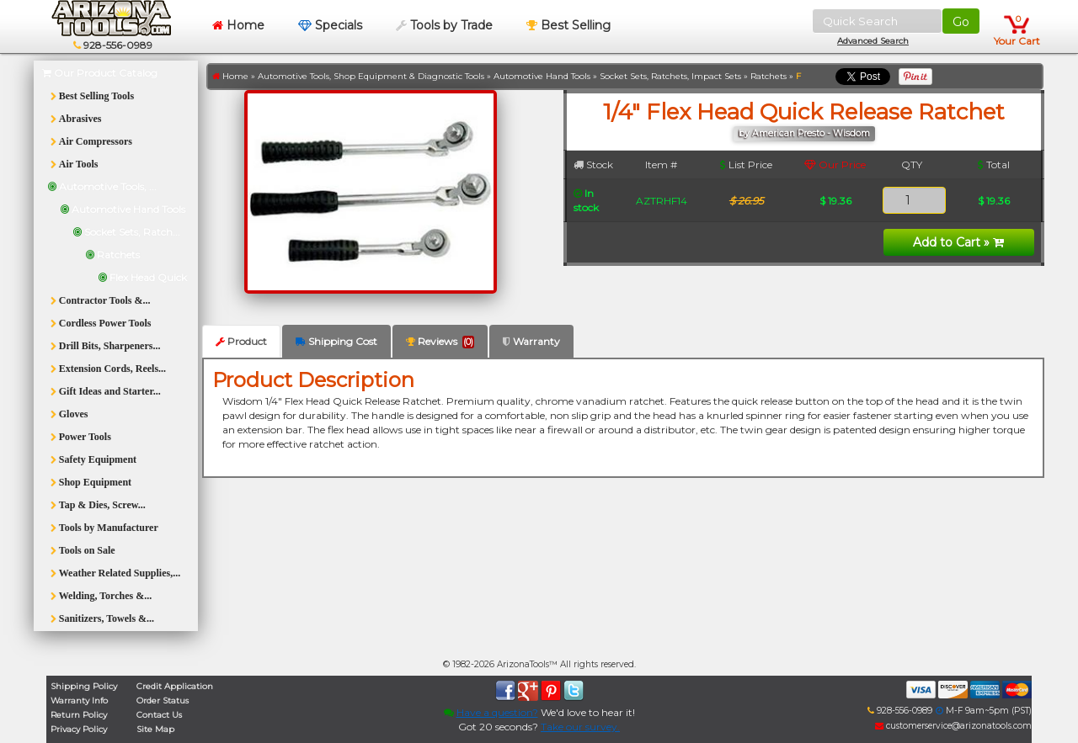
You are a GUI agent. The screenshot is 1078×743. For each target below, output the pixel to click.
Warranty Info (79, 700)
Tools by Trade (444, 25)
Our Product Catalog (99, 72)
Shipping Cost (336, 341)
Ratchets (768, 76)
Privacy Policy (79, 729)
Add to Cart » (958, 242)
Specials (330, 25)
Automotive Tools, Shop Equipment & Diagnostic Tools (371, 76)
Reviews (440, 341)
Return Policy (79, 714)
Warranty (531, 341)
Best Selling (568, 25)
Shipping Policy (84, 686)
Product (241, 341)
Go (961, 21)
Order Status (162, 700)
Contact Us (159, 714)
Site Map (155, 729)
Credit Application (174, 686)
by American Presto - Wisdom (804, 133)
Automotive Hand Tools (542, 76)
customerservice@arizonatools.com (953, 725)
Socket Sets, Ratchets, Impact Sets (670, 76)
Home (238, 25)
